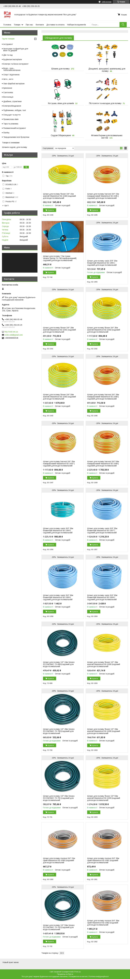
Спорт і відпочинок (11, 75)
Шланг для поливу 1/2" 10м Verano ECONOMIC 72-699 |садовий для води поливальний (59, 664)
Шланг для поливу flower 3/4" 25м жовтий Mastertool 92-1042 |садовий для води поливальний (103, 330)
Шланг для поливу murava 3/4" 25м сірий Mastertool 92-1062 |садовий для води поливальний (103, 923)
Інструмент (8, 44)
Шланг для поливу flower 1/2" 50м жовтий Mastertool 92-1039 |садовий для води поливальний (103, 798)
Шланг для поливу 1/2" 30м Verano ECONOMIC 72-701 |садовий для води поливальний (59, 798)
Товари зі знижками (10, 142)
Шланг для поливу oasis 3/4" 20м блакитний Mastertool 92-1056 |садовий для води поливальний (58, 530)
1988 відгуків (106, 2)
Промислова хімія (10, 119)
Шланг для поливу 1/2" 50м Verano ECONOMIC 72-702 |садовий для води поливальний (59, 927)
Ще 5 (6, 205)
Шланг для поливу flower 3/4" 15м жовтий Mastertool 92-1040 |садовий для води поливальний (59, 196)
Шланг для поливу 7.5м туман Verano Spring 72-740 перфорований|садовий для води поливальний (59, 258)
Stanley (6, 133)
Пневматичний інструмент (14, 128)
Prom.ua (77, 972)
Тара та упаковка (10, 124)
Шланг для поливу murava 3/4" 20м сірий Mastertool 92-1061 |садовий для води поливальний (103, 860)
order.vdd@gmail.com (14, 335)
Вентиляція (8, 97)
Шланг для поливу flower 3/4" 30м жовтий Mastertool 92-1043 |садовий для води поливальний (59, 397)
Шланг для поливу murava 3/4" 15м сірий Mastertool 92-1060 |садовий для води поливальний (59, 860)
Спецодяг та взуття (12, 115)
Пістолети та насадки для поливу (105, 103)
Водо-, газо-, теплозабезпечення (11, 69)
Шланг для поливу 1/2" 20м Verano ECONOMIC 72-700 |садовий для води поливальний (59, 731)
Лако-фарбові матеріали (13, 84)
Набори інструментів (76, 24)
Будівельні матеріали (12, 59)
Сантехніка (8, 92)
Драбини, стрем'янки (12, 101)
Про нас (29, 24)
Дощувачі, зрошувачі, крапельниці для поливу (106, 70)
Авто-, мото (8, 79)
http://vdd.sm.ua (11, 332)
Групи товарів (8, 39)
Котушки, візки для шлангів (61, 103)
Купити (51, 210)
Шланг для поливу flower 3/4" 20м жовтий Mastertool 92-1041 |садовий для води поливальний (59, 330)
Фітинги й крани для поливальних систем (106, 136)
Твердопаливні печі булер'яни (16, 137)
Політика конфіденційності (99, 976)
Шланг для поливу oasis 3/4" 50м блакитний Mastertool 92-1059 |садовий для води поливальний (102, 597)
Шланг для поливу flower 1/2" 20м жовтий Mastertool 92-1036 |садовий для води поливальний (103, 664)
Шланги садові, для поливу (14, 147)
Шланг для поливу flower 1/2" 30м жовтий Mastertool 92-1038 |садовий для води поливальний (103, 731)
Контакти (40, 24)
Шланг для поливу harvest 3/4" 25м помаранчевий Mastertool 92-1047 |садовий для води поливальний (59, 463)
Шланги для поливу (60, 69)
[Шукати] (123, 24)
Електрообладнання (12, 106)
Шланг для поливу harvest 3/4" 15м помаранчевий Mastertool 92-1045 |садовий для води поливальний (103, 196)
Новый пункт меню (11, 962)
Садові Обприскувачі (61, 135)
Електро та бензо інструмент (16, 64)
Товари (17, 24)
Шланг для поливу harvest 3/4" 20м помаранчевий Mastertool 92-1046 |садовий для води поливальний (103, 397)
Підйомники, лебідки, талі (14, 110)
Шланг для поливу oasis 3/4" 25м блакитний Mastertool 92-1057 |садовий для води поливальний (102, 530)
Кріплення (7, 88)
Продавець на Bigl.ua (65, 974)
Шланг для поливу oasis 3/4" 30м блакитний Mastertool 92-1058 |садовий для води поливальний (58, 597)
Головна (7, 24)
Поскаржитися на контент (78, 976)
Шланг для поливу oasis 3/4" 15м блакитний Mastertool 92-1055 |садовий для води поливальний (102, 263)
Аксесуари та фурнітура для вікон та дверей (15, 50)
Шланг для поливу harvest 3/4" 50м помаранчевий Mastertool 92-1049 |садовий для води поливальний (103, 463)
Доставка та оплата (55, 24)
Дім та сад (8, 55)
